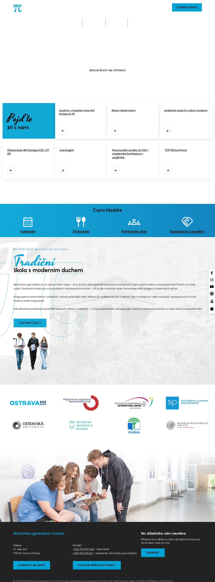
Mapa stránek (137, 573)
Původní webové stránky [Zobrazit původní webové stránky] (98, 557)
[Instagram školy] (212, 280)
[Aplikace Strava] (212, 309)
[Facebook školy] (212, 273)
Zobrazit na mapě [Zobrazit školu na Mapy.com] (32, 557)
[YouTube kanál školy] (212, 286)
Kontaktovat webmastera (113, 573)
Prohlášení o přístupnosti (159, 573)
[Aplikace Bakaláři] (212, 294)
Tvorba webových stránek (43, 577)
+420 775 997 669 (83, 539)
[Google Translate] (212, 301)
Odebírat (154, 544)
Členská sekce (186, 7)
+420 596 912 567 (83, 543)
